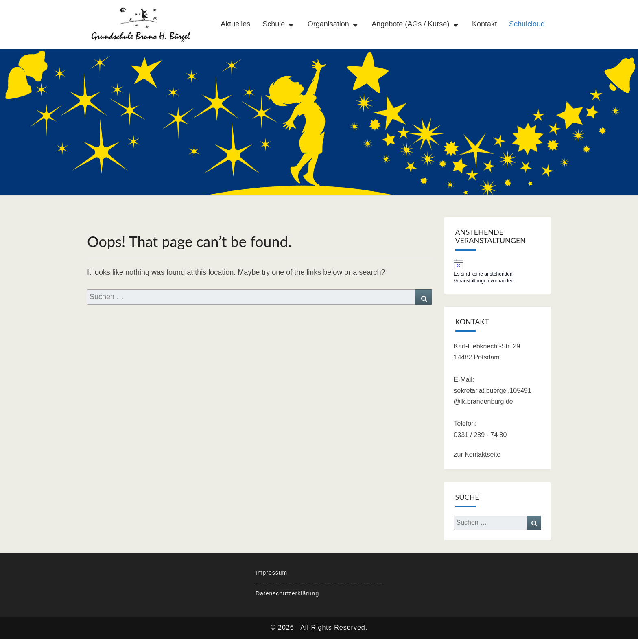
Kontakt (484, 24)
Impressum (271, 572)
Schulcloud (527, 24)
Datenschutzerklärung (287, 593)
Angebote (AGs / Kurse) (410, 24)
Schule (273, 24)
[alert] (498, 271)
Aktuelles (235, 24)
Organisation (328, 24)
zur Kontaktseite (477, 454)
